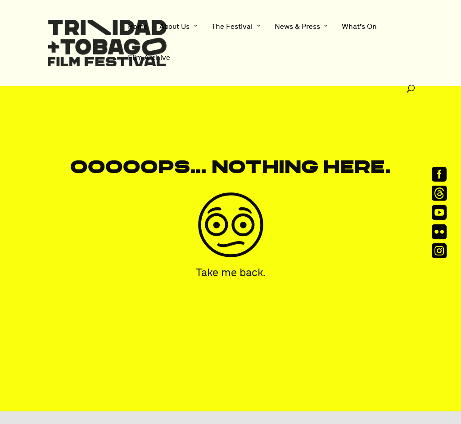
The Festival (232, 26)
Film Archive (149, 57)
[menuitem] (442, 173)
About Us (174, 26)
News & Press (297, 26)
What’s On (359, 26)
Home (138, 26)
